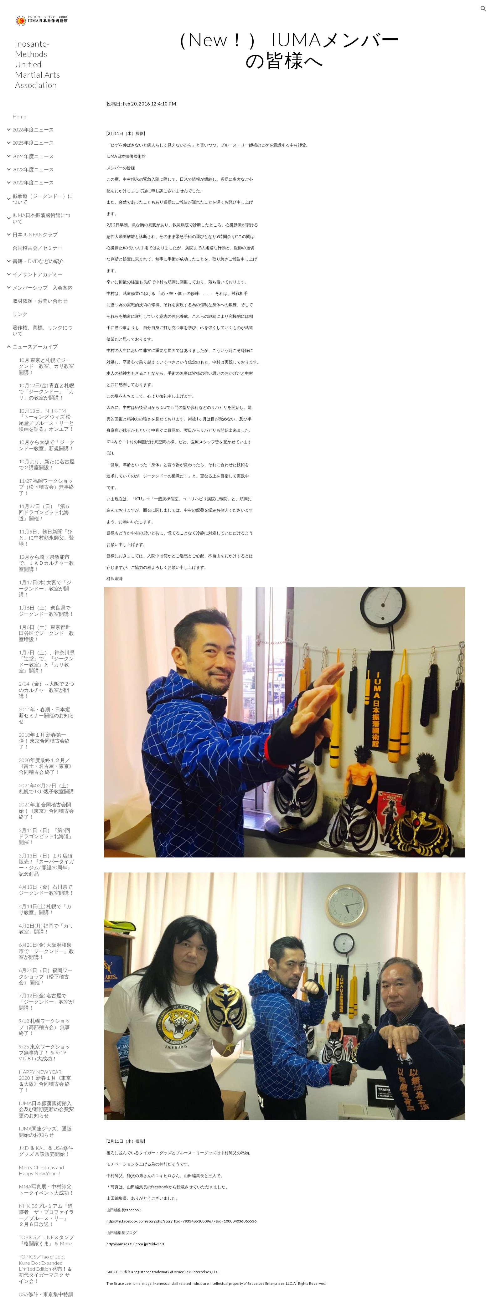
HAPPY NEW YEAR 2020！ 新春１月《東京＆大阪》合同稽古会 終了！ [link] (45, 1081)
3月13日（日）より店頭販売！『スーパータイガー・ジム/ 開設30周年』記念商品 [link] (46, 864)
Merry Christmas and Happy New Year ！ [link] (41, 1170)
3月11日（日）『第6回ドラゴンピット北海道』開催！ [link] (46, 836)
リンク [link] (20, 314)
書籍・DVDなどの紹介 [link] (38, 261)
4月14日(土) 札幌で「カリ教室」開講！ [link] (45, 909)
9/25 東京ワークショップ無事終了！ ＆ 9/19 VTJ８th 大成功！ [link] (44, 1052)
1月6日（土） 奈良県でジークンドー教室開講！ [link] (46, 610)
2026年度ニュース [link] (33, 129)
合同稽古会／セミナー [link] (38, 248)
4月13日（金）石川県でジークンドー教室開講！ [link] (46, 890)
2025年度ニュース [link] (33, 143)
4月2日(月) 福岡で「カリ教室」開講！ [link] (46, 928)
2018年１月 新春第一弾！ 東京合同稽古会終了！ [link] (44, 741)
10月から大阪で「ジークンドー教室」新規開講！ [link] (47, 445)
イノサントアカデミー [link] (38, 274)
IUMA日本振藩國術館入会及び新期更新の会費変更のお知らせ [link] (46, 1109)
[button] (483, 8)
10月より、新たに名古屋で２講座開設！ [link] (47, 464)
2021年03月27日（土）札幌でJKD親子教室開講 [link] (46, 788)
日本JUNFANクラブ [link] (35, 234)
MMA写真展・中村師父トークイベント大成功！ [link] (46, 1189)
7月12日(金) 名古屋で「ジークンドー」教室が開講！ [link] (46, 1001)
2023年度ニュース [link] (33, 169)
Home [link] (19, 116)
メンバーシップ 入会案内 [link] (43, 288)
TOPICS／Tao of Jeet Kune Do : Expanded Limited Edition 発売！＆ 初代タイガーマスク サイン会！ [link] (45, 1268)
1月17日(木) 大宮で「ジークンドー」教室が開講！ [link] (45, 588)
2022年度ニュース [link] (33, 182)
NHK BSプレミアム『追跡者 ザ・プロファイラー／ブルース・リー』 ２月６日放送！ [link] (46, 1215)
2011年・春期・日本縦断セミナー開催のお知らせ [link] (46, 715)
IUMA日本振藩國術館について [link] (41, 218)
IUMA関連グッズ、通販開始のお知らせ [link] (45, 1131)
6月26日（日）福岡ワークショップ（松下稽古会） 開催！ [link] (45, 976)
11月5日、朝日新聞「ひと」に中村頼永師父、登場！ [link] (46, 537)
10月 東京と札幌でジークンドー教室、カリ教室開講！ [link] (46, 366)
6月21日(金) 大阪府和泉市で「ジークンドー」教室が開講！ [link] (46, 951)
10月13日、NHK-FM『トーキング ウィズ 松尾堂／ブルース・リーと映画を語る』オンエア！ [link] (46, 420)
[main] (285, 49)
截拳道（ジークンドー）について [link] (43, 199)
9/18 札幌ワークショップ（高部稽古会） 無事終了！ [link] (44, 1027)
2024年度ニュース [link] (33, 156)
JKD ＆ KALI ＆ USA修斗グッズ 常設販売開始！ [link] (46, 1151)
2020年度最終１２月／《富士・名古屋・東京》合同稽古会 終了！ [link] (46, 766)
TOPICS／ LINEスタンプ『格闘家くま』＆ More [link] (46, 1240)
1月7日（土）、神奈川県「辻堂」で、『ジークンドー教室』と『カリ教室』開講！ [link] (47, 661)
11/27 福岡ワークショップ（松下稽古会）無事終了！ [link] (46, 487)
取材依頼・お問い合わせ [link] (40, 301)
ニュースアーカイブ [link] (35, 346)
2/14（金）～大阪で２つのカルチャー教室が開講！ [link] (46, 690)
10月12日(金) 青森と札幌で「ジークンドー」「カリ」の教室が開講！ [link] (46, 391)
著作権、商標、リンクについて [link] (43, 330)
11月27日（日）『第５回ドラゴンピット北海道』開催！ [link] (44, 512)
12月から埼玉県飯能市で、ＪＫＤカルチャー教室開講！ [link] (46, 563)
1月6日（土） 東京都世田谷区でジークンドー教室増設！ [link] (46, 633)
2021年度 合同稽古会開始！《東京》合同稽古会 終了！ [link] (46, 810)
